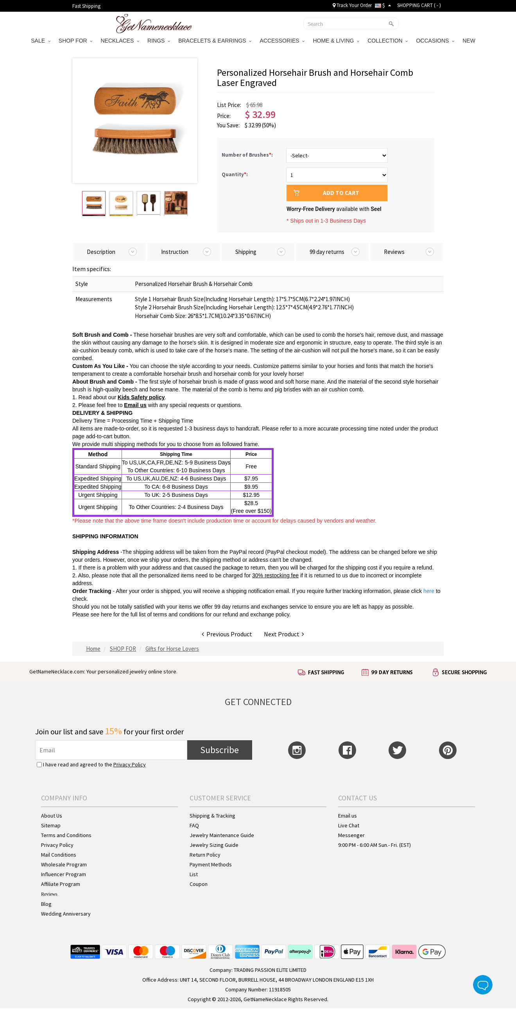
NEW (469, 40)
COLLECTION (387, 40)
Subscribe (219, 750)
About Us (51, 815)
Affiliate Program (60, 883)
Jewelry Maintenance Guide (222, 835)
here (106, 614)
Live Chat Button (483, 985)
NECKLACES (119, 40)
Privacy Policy (129, 764)
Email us (135, 405)
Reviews (49, 894)
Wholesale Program (64, 864)
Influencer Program (63, 874)
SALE (40, 40)
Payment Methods (211, 864)
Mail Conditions (58, 854)
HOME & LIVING (336, 40)
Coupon (199, 883)
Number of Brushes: (248, 155)
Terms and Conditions (66, 835)
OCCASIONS (435, 40)
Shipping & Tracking (212, 815)
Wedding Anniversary (66, 913)
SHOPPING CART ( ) (419, 5)
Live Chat (348, 825)
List (194, 874)
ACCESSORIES (282, 40)
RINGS (158, 40)
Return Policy (205, 854)
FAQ (194, 825)
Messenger (351, 835)
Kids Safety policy (141, 397)
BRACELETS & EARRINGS (214, 40)
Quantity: (235, 174)
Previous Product (227, 634)
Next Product (284, 634)
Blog (46, 903)
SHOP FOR (76, 40)
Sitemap (51, 825)
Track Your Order (352, 5)
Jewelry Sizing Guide (214, 844)
